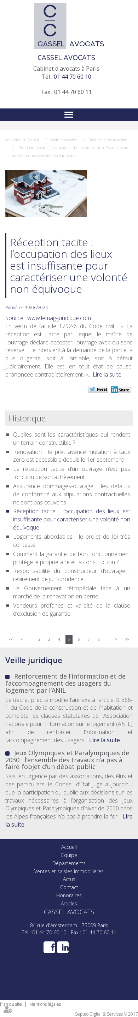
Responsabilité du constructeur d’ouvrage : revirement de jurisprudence (71, 575)
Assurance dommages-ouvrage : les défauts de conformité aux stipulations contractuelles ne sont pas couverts (71, 494)
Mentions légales (45, 1004)
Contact (69, 887)
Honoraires (69, 895)
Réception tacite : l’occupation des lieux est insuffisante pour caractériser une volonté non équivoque (71, 519)
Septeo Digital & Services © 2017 (106, 1014)
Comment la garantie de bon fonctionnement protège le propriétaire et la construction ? (71, 558)
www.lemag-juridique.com (59, 318)
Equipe (69, 855)
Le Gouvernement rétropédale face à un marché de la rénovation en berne (71, 592)
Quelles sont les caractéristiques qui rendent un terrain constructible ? (71, 439)
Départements (69, 863)
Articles (69, 903)
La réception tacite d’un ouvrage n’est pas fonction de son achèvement (71, 473)
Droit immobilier (63, 139)
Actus (69, 879)
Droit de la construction (107, 139)
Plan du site (11, 1004)
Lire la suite (107, 374)
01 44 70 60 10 (72, 77)
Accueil (33, 139)
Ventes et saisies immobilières (69, 871)
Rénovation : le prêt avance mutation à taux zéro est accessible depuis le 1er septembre (71, 456)
